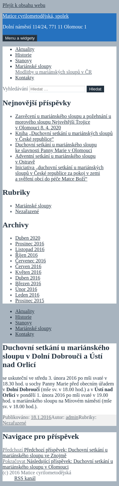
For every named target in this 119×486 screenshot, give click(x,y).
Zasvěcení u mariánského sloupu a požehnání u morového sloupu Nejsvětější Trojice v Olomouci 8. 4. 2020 (63, 122)
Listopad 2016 (29, 249)
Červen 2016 (28, 266)
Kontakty (24, 77)
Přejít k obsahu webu (24, 5)
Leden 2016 (27, 295)
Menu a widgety (20, 38)
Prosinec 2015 (29, 300)
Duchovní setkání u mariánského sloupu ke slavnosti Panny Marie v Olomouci (56, 147)
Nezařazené (27, 211)
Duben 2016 (27, 277)
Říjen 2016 (26, 255)
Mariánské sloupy (65, 69)
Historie (23, 55)
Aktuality (24, 49)
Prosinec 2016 (29, 243)
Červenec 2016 (30, 260)
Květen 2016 (28, 272)
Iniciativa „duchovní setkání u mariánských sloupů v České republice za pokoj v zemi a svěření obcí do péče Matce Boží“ (59, 173)
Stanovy (23, 60)
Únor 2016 (26, 289)
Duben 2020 (27, 238)
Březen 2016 (28, 283)
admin (72, 417)
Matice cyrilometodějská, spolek (36, 16)
